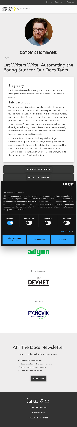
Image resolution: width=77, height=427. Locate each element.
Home (49, 2)
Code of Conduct (38, 408)
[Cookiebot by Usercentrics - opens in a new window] (64, 184)
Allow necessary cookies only (14, 239)
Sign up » (38, 378)
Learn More (65, 231)
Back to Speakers (38, 169)
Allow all (62, 239)
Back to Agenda (38, 177)
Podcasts (59, 2)
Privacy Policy (38, 413)
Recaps (70, 2)
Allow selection (38, 239)
